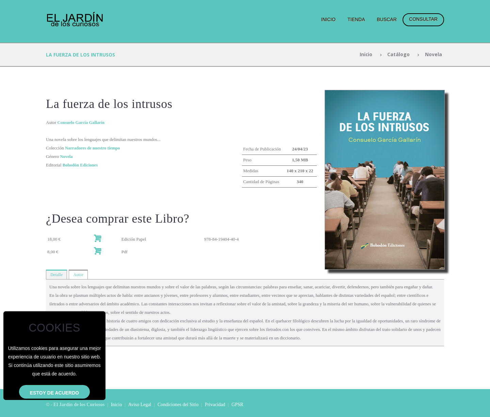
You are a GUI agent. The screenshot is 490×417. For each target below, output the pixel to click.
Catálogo (398, 54)
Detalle (56, 274)
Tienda (356, 19)
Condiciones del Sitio (178, 404)
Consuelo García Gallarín (82, 122)
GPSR (237, 404)
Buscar (386, 19)
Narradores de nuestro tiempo (93, 147)
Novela (433, 54)
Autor (79, 274)
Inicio (328, 19)
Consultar (423, 19)
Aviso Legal (139, 404)
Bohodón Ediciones (81, 164)
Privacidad (215, 404)
